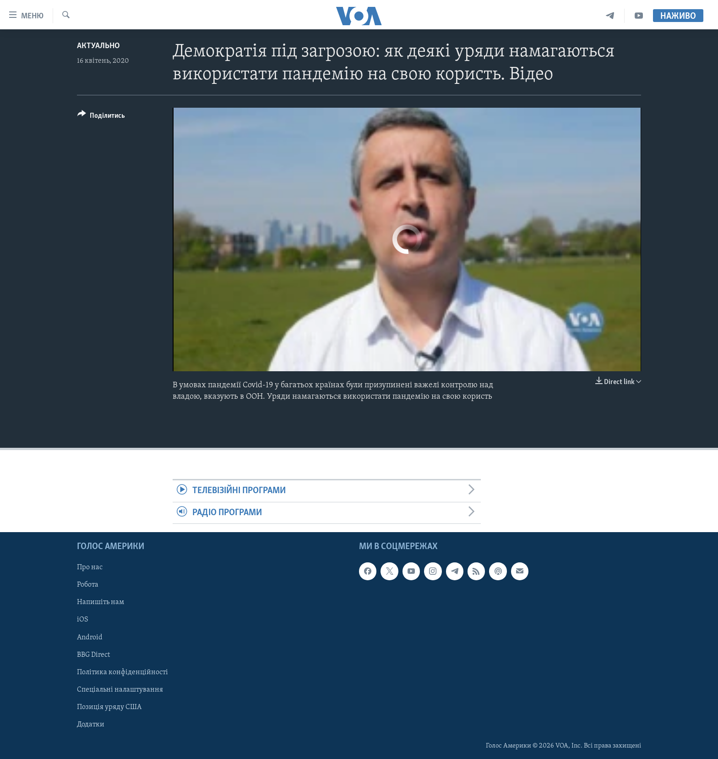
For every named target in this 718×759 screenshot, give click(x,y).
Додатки (90, 724)
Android (90, 637)
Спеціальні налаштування (120, 689)
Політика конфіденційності (122, 672)
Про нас (90, 567)
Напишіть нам (100, 602)
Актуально (98, 46)
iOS (82, 619)
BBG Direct (93, 655)
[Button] (101, 117)
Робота (87, 584)
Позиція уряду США (109, 707)
